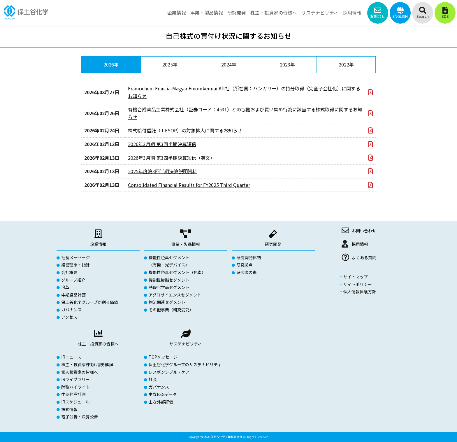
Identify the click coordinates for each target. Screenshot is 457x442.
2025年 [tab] (169, 64)
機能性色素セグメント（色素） (177, 272)
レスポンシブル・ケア (169, 372)
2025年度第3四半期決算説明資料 (162, 171)
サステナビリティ (185, 344)
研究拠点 (244, 265)
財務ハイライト (75, 387)
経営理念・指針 (75, 265)
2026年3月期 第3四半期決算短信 (162, 144)
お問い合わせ (364, 231)
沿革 (65, 287)
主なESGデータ (163, 394)
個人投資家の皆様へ (79, 372)
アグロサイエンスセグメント (175, 295)
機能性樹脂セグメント (169, 280)
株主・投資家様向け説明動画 (87, 364)
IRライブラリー (75, 379)
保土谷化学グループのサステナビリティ (185, 364)
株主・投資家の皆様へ (98, 344)
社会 (153, 379)
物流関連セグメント (167, 302)
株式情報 (69, 409)
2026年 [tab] (111, 64)
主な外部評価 (161, 402)
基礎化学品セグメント (169, 287)
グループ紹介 (73, 280)
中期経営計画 (73, 295)
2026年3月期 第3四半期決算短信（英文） (171, 157)
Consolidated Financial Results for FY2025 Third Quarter (189, 184)
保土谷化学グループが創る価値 (89, 302)
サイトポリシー (357, 284)
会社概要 (69, 272)
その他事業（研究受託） (171, 310)
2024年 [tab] (228, 64)
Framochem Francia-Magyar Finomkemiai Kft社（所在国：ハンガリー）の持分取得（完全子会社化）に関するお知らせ (244, 92)
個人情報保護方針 (359, 291)
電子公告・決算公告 (79, 417)
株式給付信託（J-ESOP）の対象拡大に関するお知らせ (185, 130)
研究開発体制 (248, 257)
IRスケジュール (75, 402)
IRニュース (71, 357)
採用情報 (360, 244)
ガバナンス (71, 310)
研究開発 (273, 244)
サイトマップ (355, 277)
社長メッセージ (75, 257)
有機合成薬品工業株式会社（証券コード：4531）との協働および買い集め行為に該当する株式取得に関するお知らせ (245, 113)
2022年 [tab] (346, 64)
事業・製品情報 (185, 244)
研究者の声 (246, 272)
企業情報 (98, 244)
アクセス (69, 317)
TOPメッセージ (163, 357)
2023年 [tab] (287, 64)
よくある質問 (364, 257)
